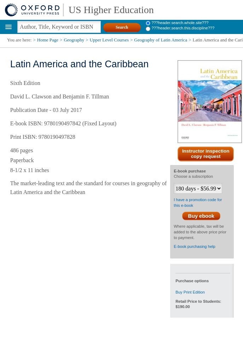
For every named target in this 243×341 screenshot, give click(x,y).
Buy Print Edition (190, 292)
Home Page (47, 39)
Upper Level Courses (109, 39)
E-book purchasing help (194, 246)
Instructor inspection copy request (206, 153)
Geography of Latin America (160, 39)
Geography (74, 39)
